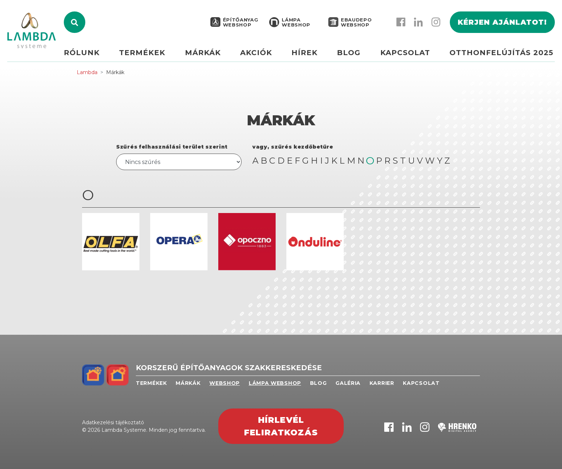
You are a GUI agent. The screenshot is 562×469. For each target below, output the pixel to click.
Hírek (310, 56)
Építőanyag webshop (240, 25)
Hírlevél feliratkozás (281, 426)
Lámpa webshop (295, 25)
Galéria (348, 383)
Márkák (211, 56)
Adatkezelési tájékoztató (113, 422)
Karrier (382, 383)
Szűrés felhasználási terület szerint (171, 147)
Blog (352, 56)
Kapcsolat (407, 56)
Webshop (224, 383)
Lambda (87, 72)
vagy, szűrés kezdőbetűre (292, 147)
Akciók (263, 56)
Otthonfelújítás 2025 (501, 56)
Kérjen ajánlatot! (502, 25)
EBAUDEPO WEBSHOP (355, 25)
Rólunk (94, 56)
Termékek (152, 56)
